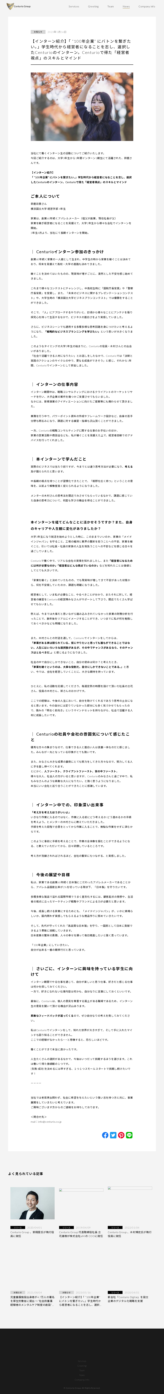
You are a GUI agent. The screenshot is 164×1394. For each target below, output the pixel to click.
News (126, 6)
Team (110, 6)
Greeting (93, 6)
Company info (147, 6)
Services (74, 6)
